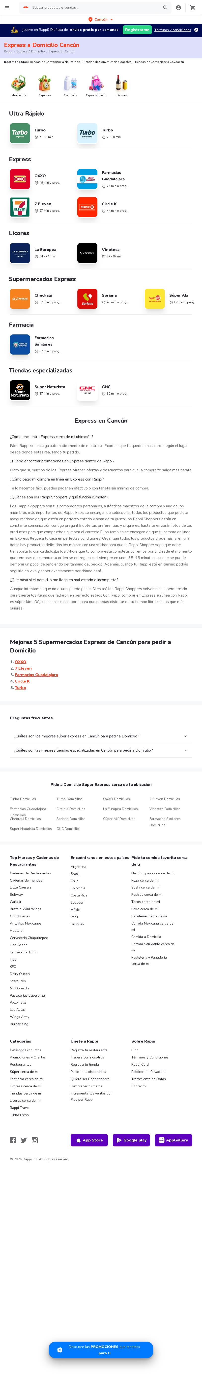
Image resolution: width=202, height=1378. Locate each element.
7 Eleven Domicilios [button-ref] (164, 799)
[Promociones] (101, 1350)
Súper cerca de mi (24, 1071)
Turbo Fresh (19, 1115)
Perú (74, 917)
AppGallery (173, 1140)
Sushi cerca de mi (145, 887)
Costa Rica (79, 895)
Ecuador (77, 902)
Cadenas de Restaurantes (30, 873)
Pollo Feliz (18, 1002)
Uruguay (77, 924)
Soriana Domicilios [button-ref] (71, 818)
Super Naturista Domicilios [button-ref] (31, 828)
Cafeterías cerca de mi (149, 916)
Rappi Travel (20, 1107)
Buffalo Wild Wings (25, 909)
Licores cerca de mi (25, 1100)
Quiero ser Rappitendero (90, 1079)
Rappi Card (140, 1064)
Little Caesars (21, 887)
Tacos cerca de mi (145, 901)
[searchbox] (94, 8)
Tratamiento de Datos (148, 1079)
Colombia (78, 888)
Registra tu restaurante (89, 1050)
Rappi (8, 51)
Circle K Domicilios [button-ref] (71, 809)
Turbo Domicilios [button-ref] (23, 799)
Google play (131, 1140)
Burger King (19, 1024)
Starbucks (18, 981)
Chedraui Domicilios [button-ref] (25, 818)
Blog (135, 1050)
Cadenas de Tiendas (26, 880)
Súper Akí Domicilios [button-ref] (119, 818)
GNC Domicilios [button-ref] (69, 828)
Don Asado (19, 945)
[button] (101, 19)
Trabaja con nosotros (87, 1057)
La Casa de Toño (23, 952)
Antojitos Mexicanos (26, 923)
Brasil (75, 873)
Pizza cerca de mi (144, 880)
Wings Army (19, 1016)
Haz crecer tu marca (86, 1086)
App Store (89, 1140)
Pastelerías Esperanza (27, 995)
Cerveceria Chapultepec (29, 937)
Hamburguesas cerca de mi (152, 873)
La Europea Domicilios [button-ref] (120, 809)
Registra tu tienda (85, 1064)
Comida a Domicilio (146, 936)
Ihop (13, 959)
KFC (13, 966)
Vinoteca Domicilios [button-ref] (164, 809)
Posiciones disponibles (88, 1071)
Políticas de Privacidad (149, 1071)
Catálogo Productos (25, 1050)
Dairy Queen (20, 974)
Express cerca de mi (25, 1086)
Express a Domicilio (30, 51)
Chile (75, 881)
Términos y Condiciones (150, 1057)
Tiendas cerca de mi (26, 1093)
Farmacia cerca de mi (26, 1079)
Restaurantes (20, 1064)
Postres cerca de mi (146, 894)
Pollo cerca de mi (144, 909)
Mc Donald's (19, 988)
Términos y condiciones (172, 30)
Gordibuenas (20, 916)
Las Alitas (18, 1009)
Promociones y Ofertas (28, 1057)
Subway (16, 894)
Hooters (16, 930)
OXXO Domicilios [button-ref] (116, 799)
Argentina (78, 866)
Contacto (138, 1086)
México (76, 909)
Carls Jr (15, 901)
